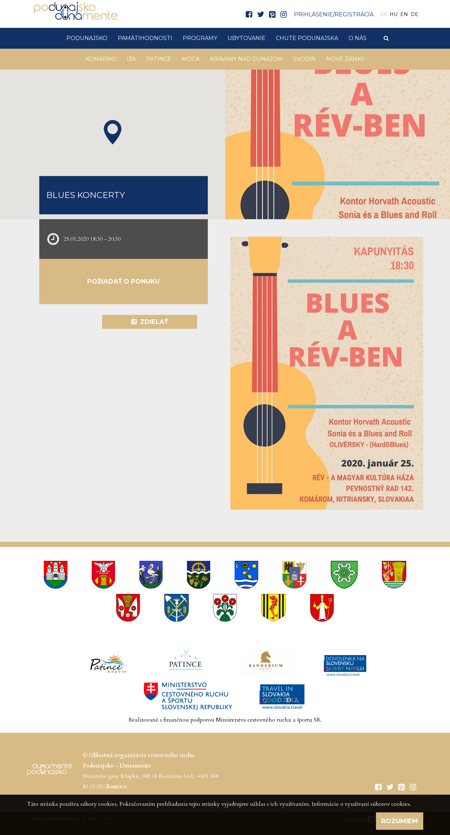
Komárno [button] (100, 59)
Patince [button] (158, 59)
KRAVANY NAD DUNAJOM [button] (246, 59)
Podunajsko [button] (86, 38)
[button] (112, 132)
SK (383, 14)
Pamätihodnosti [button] (145, 38)
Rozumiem (399, 821)
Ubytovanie (246, 38)
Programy (200, 38)
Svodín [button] (304, 59)
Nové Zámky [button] (345, 59)
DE (414, 14)
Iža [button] (131, 59)
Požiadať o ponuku (123, 281)
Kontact (116, 786)
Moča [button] (190, 59)
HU (394, 14)
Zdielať (149, 322)
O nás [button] (358, 38)
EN (404, 14)
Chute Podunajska (307, 38)
